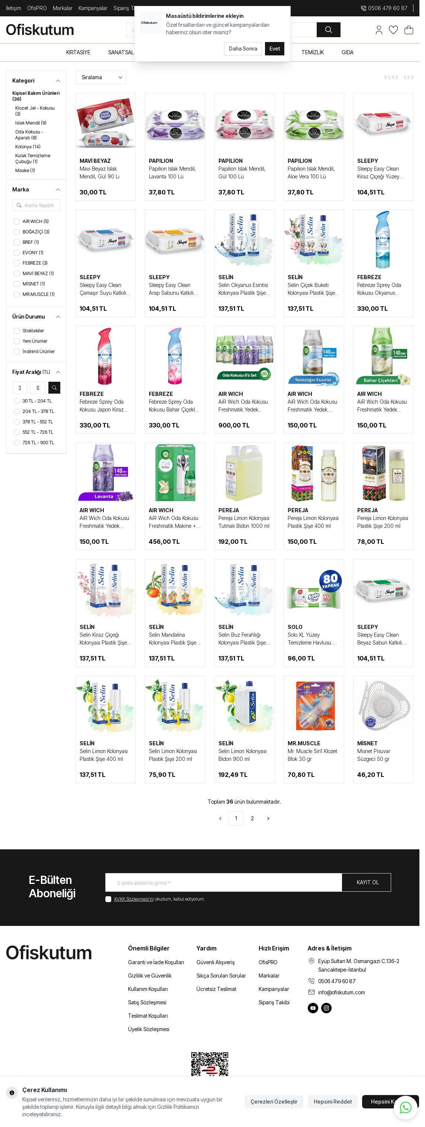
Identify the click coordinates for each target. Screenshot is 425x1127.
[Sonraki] (268, 818)
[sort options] (101, 77)
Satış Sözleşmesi (147, 1002)
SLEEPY (367, 161)
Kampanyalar (93, 8)
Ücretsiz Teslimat (216, 989)
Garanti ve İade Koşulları (156, 962)
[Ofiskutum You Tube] (313, 1008)
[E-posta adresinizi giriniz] (248, 882)
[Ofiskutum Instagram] (326, 1008)
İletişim (13, 8)
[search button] (329, 29)
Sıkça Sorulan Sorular (221, 975)
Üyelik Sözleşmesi (148, 1029)
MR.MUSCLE (304, 743)
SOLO (295, 627)
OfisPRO (37, 8)
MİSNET (367, 743)
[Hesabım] (379, 30)
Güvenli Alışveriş (215, 962)
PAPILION (161, 161)
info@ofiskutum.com (341, 992)
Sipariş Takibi (274, 1002)
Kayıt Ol (368, 882)
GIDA (348, 52)
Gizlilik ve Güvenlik (150, 975)
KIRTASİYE (78, 52)
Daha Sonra (243, 48)
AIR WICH (230, 394)
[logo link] (48, 30)
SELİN (225, 277)
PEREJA (228, 510)
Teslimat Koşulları (148, 1016)
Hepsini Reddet (333, 1101)
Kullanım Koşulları (148, 989)
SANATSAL (121, 52)
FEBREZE (369, 277)
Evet (274, 48)
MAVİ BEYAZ (95, 161)
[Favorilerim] (393, 30)
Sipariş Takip (128, 8)
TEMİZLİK (312, 52)
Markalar (63, 8)
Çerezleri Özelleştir (273, 1101)
